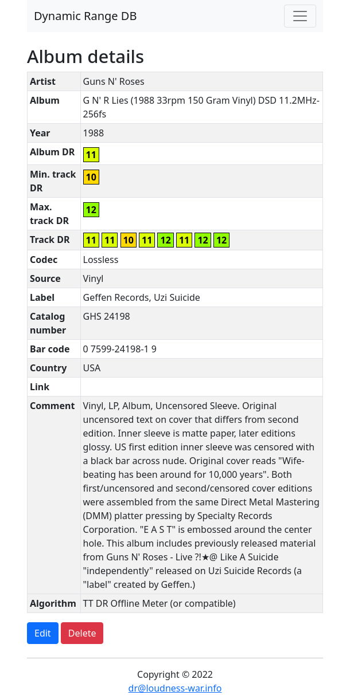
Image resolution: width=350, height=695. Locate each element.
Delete (82, 633)
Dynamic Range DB (85, 15)
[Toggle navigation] (300, 16)
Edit (42, 633)
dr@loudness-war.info (175, 688)
